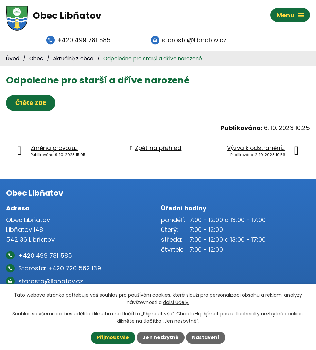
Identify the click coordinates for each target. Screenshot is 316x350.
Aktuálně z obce (73, 58)
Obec (36, 58)
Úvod (12, 58)
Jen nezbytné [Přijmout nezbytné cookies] (160, 337)
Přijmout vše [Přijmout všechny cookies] (113, 337)
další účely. (176, 302)
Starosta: (59, 268)
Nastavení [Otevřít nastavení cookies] (205, 337)
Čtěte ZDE (30, 102)
